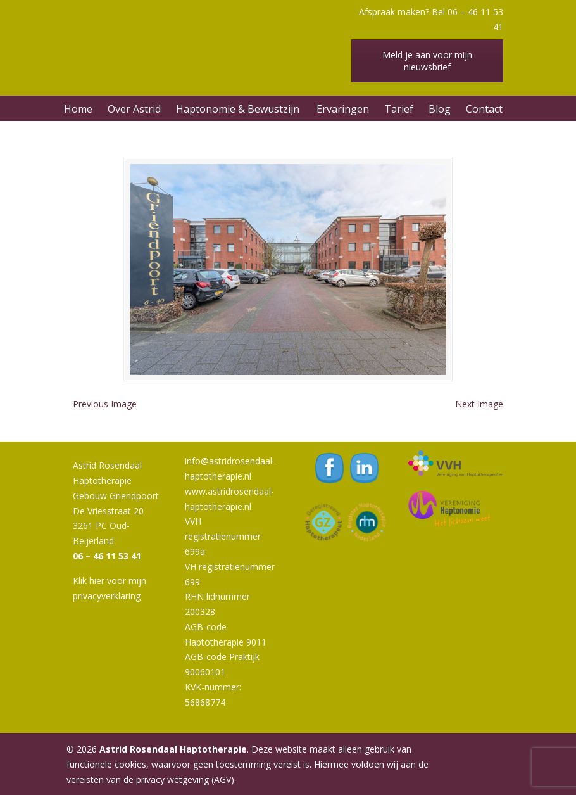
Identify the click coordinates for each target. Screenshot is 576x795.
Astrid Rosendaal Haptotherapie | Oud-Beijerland (212, 35)
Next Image (479, 404)
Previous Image (105, 404)
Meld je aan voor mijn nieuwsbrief (427, 61)
